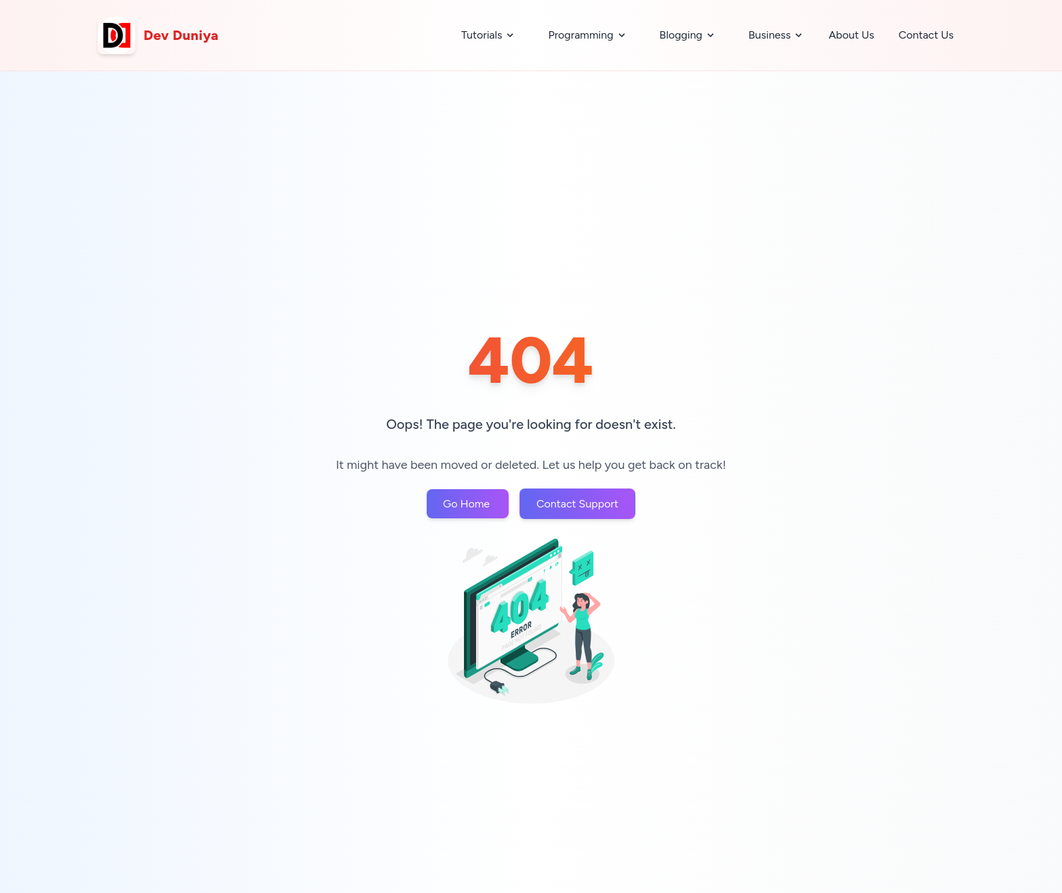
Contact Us (926, 34)
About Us (851, 34)
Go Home (467, 503)
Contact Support (577, 503)
